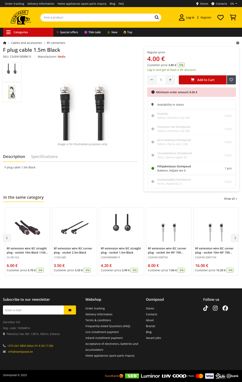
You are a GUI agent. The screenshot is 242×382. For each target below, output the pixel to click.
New (112, 32)
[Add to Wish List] (231, 79)
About (150, 320)
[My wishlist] (220, 17)
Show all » (230, 198)
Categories (17, 32)
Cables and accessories (26, 43)
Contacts (219, 4)
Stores (202, 4)
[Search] (156, 17)
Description (14, 156)
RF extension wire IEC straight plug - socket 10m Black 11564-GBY (27, 252)
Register (206, 17)
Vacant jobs (153, 338)
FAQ (121, 4)
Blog (112, 4)
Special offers (67, 32)
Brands (150, 326)
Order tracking (14, 4)
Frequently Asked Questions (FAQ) (107, 326)
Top (128, 32)
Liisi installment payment (102, 332)
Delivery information (40, 4)
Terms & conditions (98, 320)
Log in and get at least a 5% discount (171, 70)
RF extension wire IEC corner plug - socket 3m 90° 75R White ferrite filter (167, 252)
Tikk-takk (92, 32)
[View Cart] (233, 17)
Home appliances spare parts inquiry (82, 4)
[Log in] (186, 17)
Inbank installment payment (104, 338)
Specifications (44, 156)
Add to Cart (202, 80)
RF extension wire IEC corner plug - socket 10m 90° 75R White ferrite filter (214, 252)
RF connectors (56, 43)
